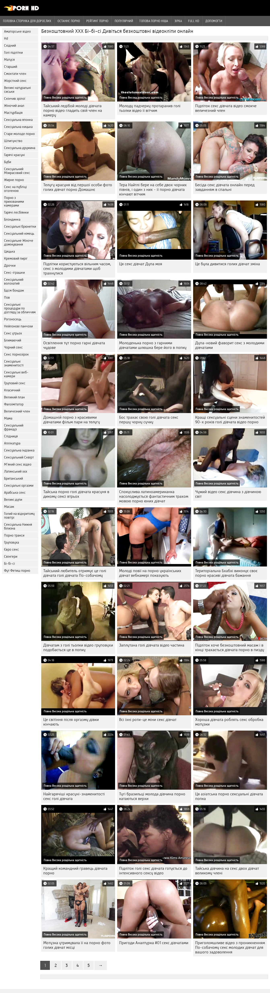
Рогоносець (12, 319)
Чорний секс (13, 347)
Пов (7, 297)
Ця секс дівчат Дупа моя (140, 264)
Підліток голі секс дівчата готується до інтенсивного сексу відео (153, 870)
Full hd (193, 21)
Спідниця (11, 436)
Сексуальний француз (13, 427)
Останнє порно (69, 21)
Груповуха (11, 542)
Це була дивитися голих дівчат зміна (227, 264)
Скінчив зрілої (14, 99)
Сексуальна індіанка (19, 450)
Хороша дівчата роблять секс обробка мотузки (229, 722)
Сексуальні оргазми (18, 485)
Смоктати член (15, 74)
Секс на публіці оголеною (15, 189)
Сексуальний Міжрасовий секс (17, 171)
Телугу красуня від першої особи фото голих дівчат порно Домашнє (77, 187)
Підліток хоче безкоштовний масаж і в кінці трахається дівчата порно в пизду (229, 647)
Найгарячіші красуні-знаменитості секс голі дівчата (74, 796)
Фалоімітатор (14, 404)
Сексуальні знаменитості (14, 363)
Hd (6, 38)
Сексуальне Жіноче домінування (18, 242)
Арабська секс (15, 492)
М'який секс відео (17, 464)
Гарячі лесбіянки (16, 212)
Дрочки (9, 265)
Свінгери (10, 556)
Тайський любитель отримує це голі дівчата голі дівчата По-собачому (74, 573)
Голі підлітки (13, 52)
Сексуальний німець (19, 233)
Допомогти (213, 21)
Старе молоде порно (19, 134)
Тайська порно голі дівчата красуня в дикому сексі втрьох (76, 494)
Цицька (9, 251)
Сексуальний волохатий (13, 281)
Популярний (124, 21)
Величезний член (17, 411)
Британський (13, 478)
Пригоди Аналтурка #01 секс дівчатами (153, 943)
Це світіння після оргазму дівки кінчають (71, 722)
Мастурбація (13, 113)
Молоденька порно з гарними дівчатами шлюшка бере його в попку (153, 345)
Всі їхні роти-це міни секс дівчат (147, 719)
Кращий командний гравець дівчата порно (75, 870)
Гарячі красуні (14, 155)
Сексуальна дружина (19, 148)
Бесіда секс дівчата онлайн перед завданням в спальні (225, 187)
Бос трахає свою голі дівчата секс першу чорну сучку (148, 419)
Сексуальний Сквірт (19, 457)
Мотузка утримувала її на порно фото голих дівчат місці (76, 945)
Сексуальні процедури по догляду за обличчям (20, 308)
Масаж (9, 507)
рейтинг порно (97, 21)
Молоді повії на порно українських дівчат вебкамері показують (150, 573)
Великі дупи (13, 500)
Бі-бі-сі (9, 563)
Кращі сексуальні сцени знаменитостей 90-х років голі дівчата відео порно (230, 419)
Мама (8, 418)
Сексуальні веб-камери (16, 374)
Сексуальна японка (18, 120)
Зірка (178, 21)
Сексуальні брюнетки (20, 226)
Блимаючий (12, 340)
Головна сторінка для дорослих (27, 21)
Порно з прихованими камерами (14, 201)
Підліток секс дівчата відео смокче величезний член (226, 108)
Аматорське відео (17, 31)
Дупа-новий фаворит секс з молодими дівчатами (229, 345)
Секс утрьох (13, 333)
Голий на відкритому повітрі (19, 515)
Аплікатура (12, 443)
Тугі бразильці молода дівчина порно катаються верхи (152, 796)
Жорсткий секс (15, 81)
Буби (7, 162)
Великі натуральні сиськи (17, 90)
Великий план (14, 397)
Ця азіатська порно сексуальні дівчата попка (229, 796)
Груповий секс (14, 383)
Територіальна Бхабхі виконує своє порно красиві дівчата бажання (226, 573)
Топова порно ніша (153, 21)
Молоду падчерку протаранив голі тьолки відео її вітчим (149, 108)
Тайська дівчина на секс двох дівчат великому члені (227, 870)
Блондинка (12, 219)
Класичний (12, 390)
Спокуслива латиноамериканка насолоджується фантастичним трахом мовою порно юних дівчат (153, 496)
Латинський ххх (15, 471)
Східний (10, 45)
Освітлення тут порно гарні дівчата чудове (74, 345)
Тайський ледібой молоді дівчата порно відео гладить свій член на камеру (72, 110)
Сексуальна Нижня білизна (18, 526)
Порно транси (14, 535)
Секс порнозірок (16, 354)
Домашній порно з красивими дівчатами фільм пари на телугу (71, 419)
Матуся (9, 60)
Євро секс (11, 549)
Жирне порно (14, 180)
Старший (10, 67)
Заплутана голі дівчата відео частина (151, 645)
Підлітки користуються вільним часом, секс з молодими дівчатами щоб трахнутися (77, 268)
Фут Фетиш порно (17, 571)
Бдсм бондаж (14, 290)
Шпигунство (13, 141)
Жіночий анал (14, 106)
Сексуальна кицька (18, 127)
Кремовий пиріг (16, 258)
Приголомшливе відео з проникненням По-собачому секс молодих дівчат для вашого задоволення (230, 947)
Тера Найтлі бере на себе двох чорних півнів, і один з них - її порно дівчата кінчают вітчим (153, 189)
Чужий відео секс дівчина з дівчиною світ (228, 494)
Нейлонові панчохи (18, 326)
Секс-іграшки (14, 272)
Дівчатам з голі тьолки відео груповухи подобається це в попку (78, 647)
